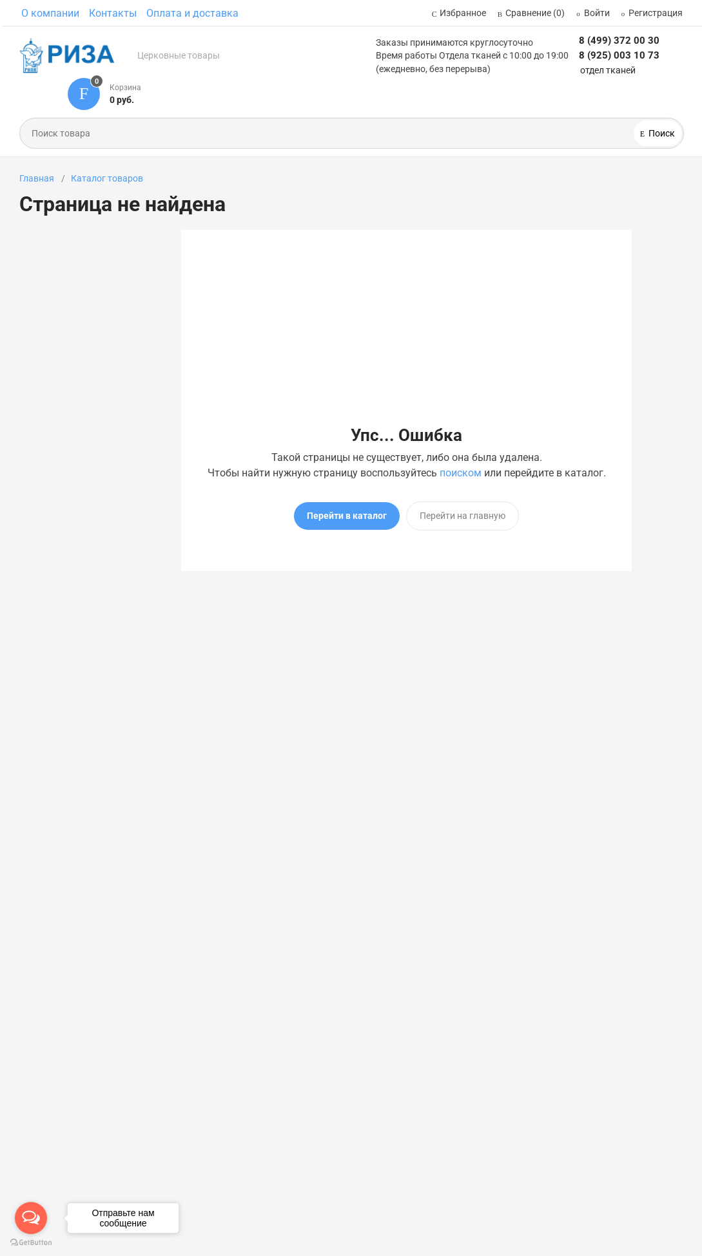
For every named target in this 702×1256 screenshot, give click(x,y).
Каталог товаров (107, 178)
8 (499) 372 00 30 (619, 40)
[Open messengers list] (31, 1218)
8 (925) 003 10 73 (619, 55)
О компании (50, 13)
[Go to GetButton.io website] (31, 1243)
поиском (461, 473)
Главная (36, 178)
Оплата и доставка (192, 13)
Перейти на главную (462, 516)
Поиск (661, 133)
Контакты (113, 13)
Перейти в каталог (347, 516)
